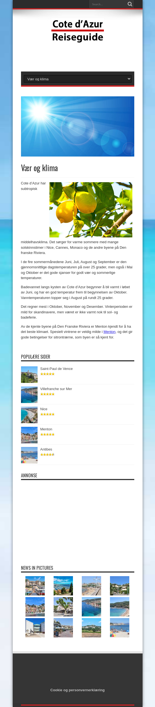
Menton (109, 332)
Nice (44, 409)
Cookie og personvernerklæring (77, 690)
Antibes (46, 449)
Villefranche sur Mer (56, 389)
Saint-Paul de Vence (56, 369)
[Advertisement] (77, 56)
